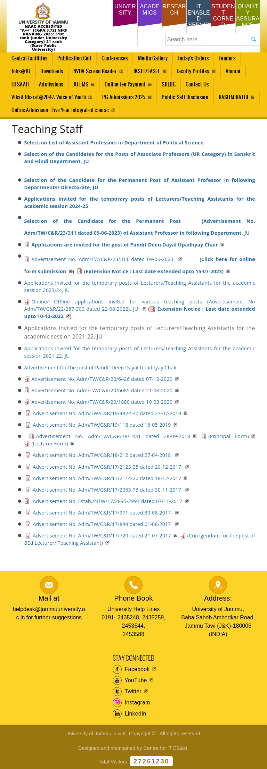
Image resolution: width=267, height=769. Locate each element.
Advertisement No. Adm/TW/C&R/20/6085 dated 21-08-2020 (101, 390)
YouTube (130, 680)
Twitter (127, 691)
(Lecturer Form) (49, 443)
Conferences (113, 60)
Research (174, 9)
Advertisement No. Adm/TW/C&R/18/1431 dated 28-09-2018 (113, 436)
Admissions (49, 86)
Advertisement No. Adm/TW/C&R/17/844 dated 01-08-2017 (102, 524)
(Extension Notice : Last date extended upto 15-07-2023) (154, 271)
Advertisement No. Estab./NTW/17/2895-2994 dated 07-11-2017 (106, 501)
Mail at (49, 598)
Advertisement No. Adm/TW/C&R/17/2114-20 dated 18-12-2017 (107, 478)
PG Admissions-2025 (123, 97)
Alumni (233, 71)
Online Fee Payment (125, 84)
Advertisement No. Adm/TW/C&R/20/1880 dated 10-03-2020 (101, 402)
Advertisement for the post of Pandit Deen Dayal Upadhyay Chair (100, 367)
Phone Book (133, 598)
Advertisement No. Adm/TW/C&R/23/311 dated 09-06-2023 (103, 259)
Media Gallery (150, 60)
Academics (149, 9)
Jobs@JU (19, 73)
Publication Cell (74, 58)
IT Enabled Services (198, 18)
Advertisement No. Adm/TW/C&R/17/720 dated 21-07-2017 (102, 535)
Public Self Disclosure (185, 97)
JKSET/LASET (146, 71)
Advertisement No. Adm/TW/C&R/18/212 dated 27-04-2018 (102, 455)
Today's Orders (193, 58)
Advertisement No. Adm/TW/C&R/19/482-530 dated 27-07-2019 (107, 413)
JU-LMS (80, 84)
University (125, 9)
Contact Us (197, 84)
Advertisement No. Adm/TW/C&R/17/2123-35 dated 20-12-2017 (108, 466)
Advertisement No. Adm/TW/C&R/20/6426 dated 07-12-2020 (101, 379)
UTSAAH (18, 86)
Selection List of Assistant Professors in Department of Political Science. (114, 142)
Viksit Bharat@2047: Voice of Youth (48, 97)
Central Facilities (27, 60)
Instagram (131, 702)
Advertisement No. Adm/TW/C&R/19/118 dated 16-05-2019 (102, 424)
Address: (218, 598)
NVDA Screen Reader (95, 71)
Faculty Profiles (193, 71)
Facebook (131, 669)
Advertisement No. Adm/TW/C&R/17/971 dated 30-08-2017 (102, 512)
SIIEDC (168, 84)
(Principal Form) (228, 436)
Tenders (227, 58)
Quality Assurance (247, 15)
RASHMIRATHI (234, 97)
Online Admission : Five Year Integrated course (60, 110)
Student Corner (223, 15)
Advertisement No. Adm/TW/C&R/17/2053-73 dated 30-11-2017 (108, 489)
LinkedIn (129, 713)
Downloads (51, 71)
